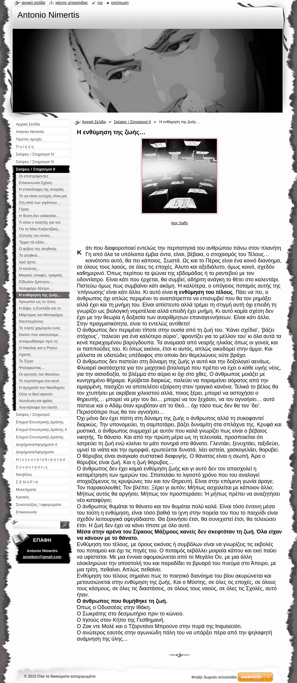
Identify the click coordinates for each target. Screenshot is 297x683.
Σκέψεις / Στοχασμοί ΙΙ (132, 121)
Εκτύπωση (119, 2)
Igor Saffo (179, 223)
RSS (100, 2)
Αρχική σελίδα (33, 2)
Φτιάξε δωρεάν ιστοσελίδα (213, 677)
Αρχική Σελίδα (94, 121)
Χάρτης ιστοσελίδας (71, 2)
